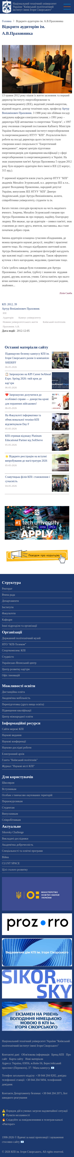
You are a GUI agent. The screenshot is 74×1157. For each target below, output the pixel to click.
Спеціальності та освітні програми (22, 850)
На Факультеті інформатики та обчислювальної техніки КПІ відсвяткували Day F (23, 420)
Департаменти (10, 600)
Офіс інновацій (11, 675)
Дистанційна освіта (13, 691)
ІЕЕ (5, 313)
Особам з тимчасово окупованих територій (27, 795)
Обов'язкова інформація (35, 1054)
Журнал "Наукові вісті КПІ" (18, 766)
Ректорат (7, 588)
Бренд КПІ (58, 1054)
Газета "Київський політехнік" (20, 760)
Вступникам (9, 789)
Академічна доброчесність (17, 844)
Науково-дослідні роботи (16, 747)
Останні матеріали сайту (26, 347)
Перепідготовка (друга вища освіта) (23, 704)
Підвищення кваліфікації (16, 710)
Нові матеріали (34, 1058)
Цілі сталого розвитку (15, 869)
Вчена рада (8, 594)
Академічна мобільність (16, 698)
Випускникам (10, 813)
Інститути (8, 607)
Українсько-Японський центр (19, 662)
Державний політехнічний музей (21, 638)
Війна (5, 857)
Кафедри (7, 619)
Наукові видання (12, 735)
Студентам (8, 807)
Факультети (9, 613)
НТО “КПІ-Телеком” (14, 644)
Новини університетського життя (20, 322)
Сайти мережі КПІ (13, 729)
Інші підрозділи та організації (19, 625)
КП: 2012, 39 (9, 304)
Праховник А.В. (11, 326)
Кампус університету (30, 317)
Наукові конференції (14, 741)
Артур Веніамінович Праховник (21, 308)
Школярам (8, 782)
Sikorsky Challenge (13, 832)
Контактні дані (10, 1054)
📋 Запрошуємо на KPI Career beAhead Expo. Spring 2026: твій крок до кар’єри (28, 379)
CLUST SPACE (11, 863)
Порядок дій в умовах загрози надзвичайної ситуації (37, 1110)
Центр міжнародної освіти (17, 716)
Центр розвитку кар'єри (16, 669)
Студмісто (8, 656)
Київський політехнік (54, 322)
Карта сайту (16, 1058)
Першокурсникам (12, 801)
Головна (6, 21)
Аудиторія (8, 317)
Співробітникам (11, 819)
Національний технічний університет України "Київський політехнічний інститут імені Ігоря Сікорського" (34, 6)
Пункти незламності (18, 1115)
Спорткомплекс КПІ (13, 650)
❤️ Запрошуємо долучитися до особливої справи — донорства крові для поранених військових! (27, 399)
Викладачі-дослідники (15, 838)
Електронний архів (13, 753)
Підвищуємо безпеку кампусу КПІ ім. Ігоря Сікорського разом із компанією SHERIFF (27, 358)
